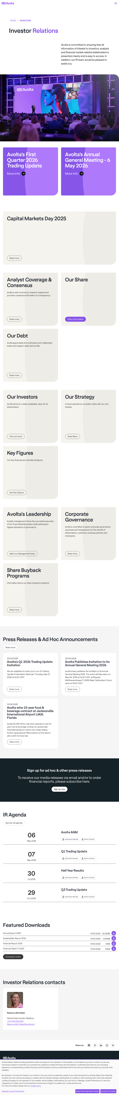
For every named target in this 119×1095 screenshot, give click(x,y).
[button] (115, 3)
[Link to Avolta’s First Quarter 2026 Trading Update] (30, 171)
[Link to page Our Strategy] (88, 416)
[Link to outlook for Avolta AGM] (88, 839)
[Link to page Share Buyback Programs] (30, 589)
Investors (25, 20)
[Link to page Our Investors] (30, 416)
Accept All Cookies (108, 1091)
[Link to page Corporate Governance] (88, 533)
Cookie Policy (35, 1086)
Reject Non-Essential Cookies (87, 1091)
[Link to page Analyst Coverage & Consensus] (30, 299)
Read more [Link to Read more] (10, 647)
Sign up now (59, 789)
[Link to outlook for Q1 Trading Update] (88, 858)
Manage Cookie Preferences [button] (13, 1091)
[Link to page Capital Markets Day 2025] (59, 238)
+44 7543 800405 (15, 1021)
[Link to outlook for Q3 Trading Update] (88, 897)
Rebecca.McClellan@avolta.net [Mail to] (20, 1024)
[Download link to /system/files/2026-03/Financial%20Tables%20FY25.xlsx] (59, 948)
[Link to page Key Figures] (30, 472)
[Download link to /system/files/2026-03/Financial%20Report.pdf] (59, 943)
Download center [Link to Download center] (13, 956)
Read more (14, 689)
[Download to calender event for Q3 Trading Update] (70, 897)
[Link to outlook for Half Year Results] (88, 877)
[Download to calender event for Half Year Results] (70, 877)
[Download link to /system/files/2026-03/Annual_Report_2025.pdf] (59, 933)
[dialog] (59, 1077)
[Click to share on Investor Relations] (112, 1045)
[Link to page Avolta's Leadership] (30, 533)
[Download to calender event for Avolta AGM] (70, 839)
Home (13, 20)
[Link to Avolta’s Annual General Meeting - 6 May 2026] (88, 171)
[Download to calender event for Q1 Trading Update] (70, 858)
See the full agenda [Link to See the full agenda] (14, 823)
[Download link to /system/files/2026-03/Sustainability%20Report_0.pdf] (59, 938)
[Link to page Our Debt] (30, 355)
